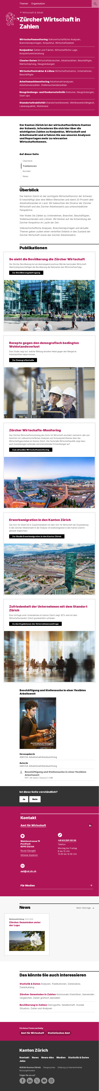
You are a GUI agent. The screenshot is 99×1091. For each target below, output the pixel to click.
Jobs (22, 1061)
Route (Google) (28, 850)
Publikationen (30, 166)
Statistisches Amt (59, 1033)
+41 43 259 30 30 (67, 840)
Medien (61, 1057)
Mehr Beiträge (85, 908)
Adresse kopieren (29, 855)
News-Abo (47, 1057)
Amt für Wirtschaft (33, 825)
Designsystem (49, 1067)
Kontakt (27, 171)
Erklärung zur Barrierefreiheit (70, 1067)
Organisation (38, 3)
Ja (24, 799)
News (25, 176)
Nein (35, 799)
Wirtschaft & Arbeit (33, 12)
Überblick (27, 161)
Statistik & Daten (78, 1057)
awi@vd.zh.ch (28, 871)
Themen (23, 3)
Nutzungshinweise (27, 1070)
